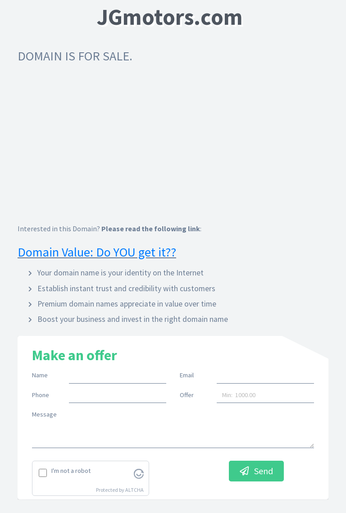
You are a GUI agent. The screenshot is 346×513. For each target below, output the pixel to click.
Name (40, 375)
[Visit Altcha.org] (139, 472)
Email (187, 375)
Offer (187, 395)
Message (44, 414)
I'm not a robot (71, 471)
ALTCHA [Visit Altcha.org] (134, 489)
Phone (40, 395)
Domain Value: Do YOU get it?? (97, 252)
